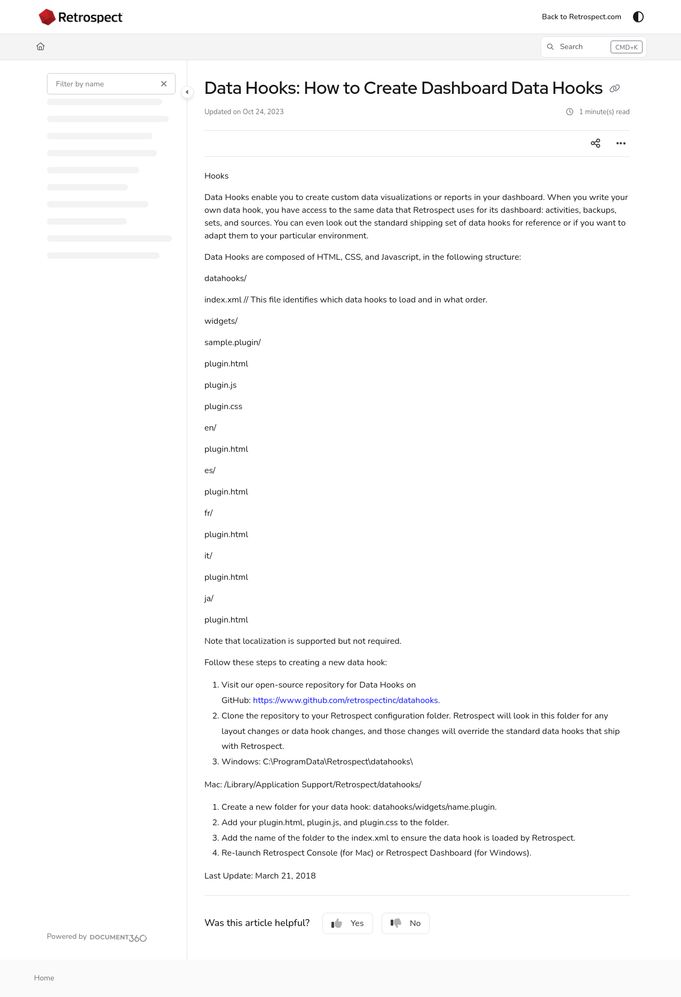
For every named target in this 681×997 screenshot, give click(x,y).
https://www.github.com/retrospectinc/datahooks (345, 700)
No (406, 923)
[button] (594, 47)
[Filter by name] (111, 83)
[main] (417, 510)
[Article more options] (621, 143)
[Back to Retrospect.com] (582, 17)
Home (44, 978)
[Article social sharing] (595, 143)
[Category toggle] (187, 92)
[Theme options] (638, 17)
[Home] (40, 47)
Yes (347, 923)
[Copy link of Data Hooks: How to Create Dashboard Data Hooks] (614, 89)
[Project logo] (81, 17)
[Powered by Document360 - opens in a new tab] (97, 937)
